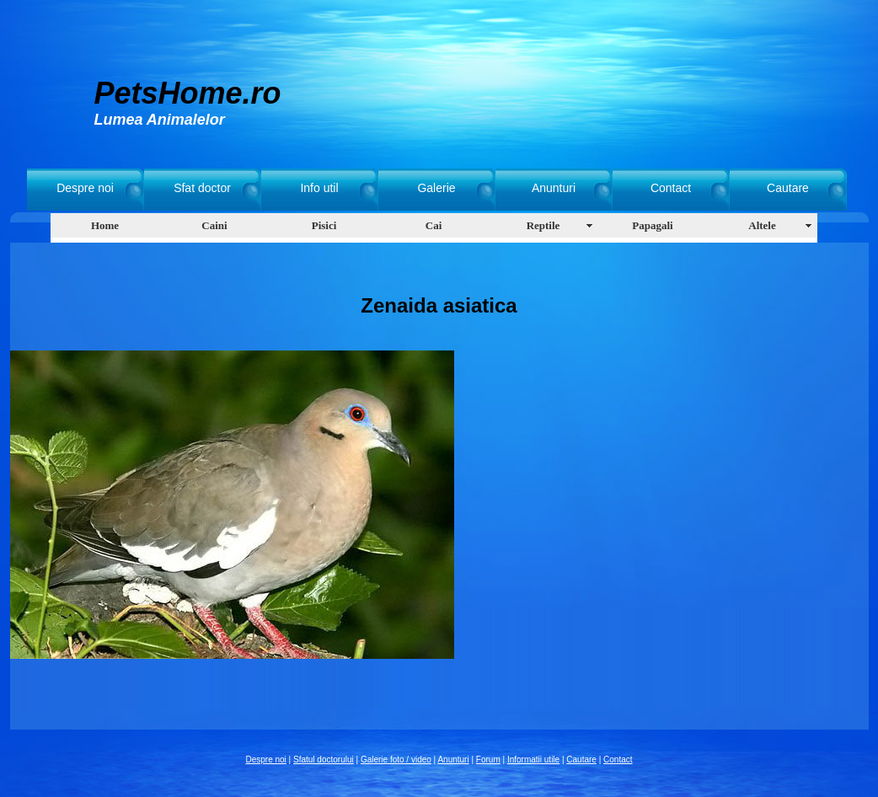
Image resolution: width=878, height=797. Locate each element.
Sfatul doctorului (323, 759)
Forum (488, 759)
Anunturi (554, 188)
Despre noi (85, 188)
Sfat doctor (202, 188)
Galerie (436, 188)
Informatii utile (533, 759)
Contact (670, 188)
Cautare (788, 188)
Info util (319, 188)
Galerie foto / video (396, 759)
